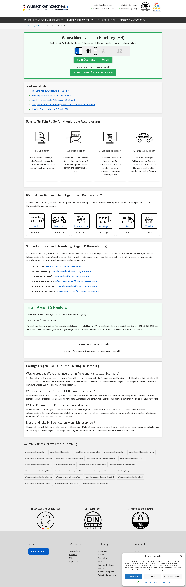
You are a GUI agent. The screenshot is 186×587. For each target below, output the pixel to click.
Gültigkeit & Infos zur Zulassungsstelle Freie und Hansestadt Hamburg (64, 110)
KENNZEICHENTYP (105, 20)
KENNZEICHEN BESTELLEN (80, 20)
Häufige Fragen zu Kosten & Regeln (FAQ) (50, 114)
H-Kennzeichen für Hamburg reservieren (71, 282)
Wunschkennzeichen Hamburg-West (141, 459)
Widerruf (73, 581)
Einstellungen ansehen (172, 576)
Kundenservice (38, 578)
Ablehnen (152, 576)
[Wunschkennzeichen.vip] (50, 7)
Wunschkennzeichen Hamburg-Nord (132, 465)
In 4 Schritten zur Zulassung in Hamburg (50, 96)
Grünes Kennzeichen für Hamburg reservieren (76, 287)
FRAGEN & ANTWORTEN (132, 20)
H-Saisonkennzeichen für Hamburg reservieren (77, 297)
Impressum (166, 582)
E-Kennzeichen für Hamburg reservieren (63, 272)
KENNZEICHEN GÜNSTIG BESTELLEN (93, 78)
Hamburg (31, 26)
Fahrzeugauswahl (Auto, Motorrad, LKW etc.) (52, 100)
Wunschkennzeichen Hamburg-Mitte (87, 459)
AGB (71, 584)
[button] (181, 556)
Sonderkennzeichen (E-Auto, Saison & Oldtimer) (53, 105)
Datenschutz (74, 577)
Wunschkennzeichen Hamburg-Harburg (38, 465)
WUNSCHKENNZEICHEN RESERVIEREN (43, 20)
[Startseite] (25, 26)
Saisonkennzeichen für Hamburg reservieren (72, 277)
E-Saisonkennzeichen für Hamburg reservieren (77, 292)
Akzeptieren (133, 576)
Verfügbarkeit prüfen (93, 65)
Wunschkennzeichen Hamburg (35, 459)
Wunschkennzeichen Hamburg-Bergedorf (101, 465)
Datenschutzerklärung (152, 582)
